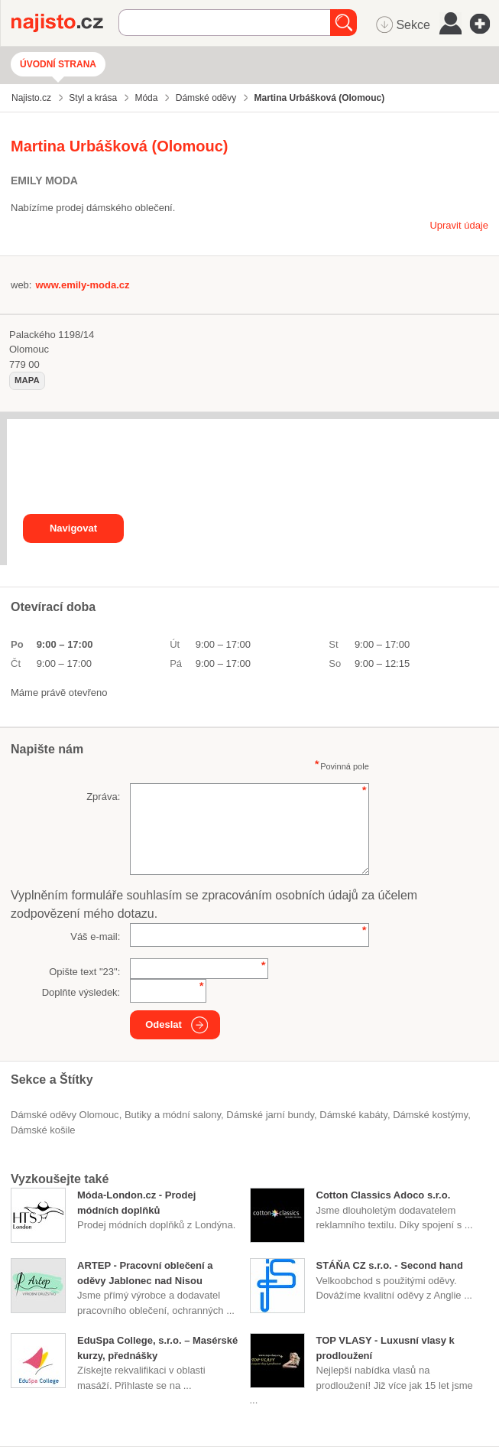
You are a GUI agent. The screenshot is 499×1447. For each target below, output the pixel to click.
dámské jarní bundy (270, 1114)
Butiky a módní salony (173, 1114)
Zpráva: (103, 796)
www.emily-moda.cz (82, 285)
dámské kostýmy (430, 1114)
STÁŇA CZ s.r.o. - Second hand (389, 1265)
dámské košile (43, 1130)
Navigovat (73, 528)
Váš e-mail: (95, 936)
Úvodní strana (58, 64)
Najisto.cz (64, 22)
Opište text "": (84, 971)
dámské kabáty (353, 1114)
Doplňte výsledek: (81, 992)
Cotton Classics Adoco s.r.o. (383, 1195)
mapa (27, 380)
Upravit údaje (458, 225)
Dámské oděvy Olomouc (65, 1114)
